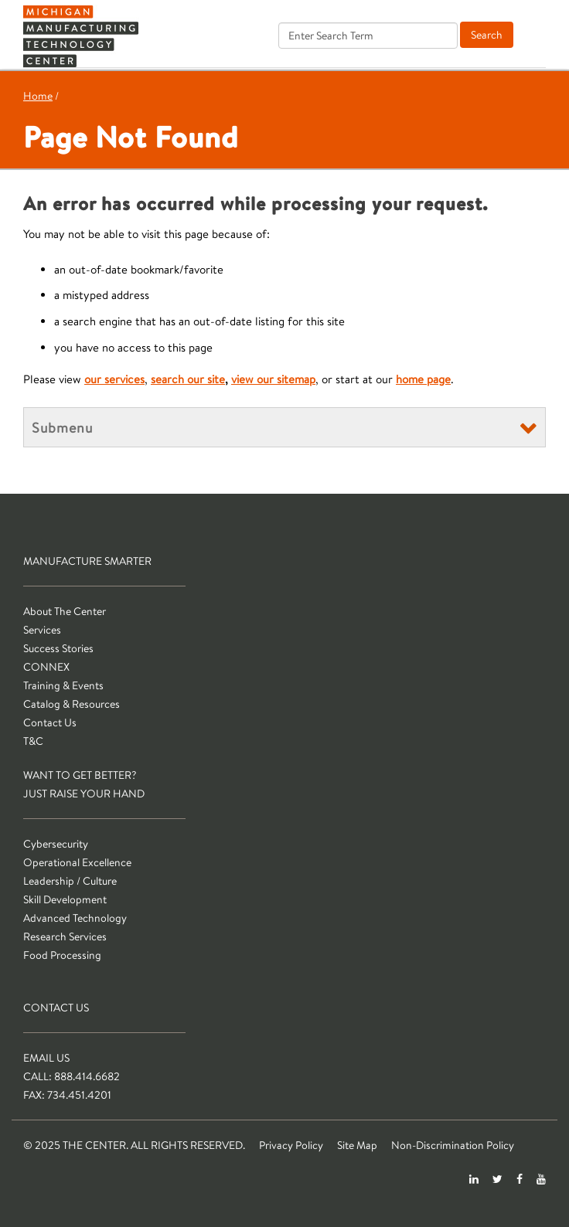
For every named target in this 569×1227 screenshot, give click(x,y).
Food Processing (62, 955)
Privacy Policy (291, 1145)
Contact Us (50, 722)
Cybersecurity (55, 844)
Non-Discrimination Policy (452, 1145)
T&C (33, 741)
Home (38, 96)
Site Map (357, 1145)
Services (42, 630)
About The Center (64, 611)
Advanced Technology (75, 918)
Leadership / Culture (70, 881)
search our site (188, 379)
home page (423, 379)
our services (114, 379)
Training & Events (63, 685)
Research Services (65, 936)
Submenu (62, 427)
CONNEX (46, 667)
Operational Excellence (77, 862)
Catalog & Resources (71, 704)
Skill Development (65, 899)
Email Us (46, 1058)
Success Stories (58, 648)
